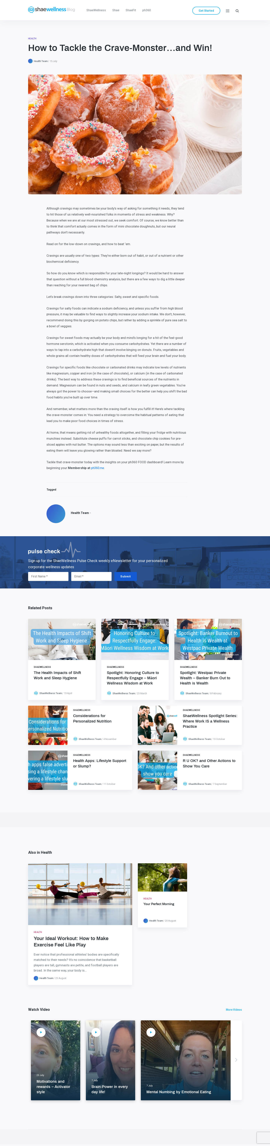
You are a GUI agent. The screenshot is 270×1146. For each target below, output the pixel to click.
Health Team (41, 61)
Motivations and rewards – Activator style (53, 1087)
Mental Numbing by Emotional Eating (178, 1092)
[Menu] (227, 10)
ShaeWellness (96, 10)
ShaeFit (131, 10)
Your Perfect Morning (158, 904)
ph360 (146, 10)
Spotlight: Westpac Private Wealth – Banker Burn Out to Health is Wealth (205, 678)
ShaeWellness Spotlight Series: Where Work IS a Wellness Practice (210, 721)
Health (32, 38)
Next (236, 1060)
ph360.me (97, 468)
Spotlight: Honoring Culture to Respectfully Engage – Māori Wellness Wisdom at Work (133, 678)
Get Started (206, 10)
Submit (125, 576)
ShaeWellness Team (50, 693)
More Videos (234, 1009)
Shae (115, 10)
